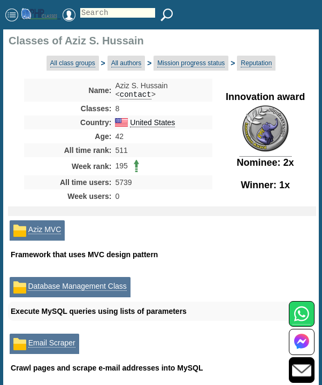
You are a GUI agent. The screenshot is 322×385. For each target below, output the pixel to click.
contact (135, 95)
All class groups (72, 63)
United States (152, 123)
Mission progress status (191, 63)
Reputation (256, 63)
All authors (126, 63)
